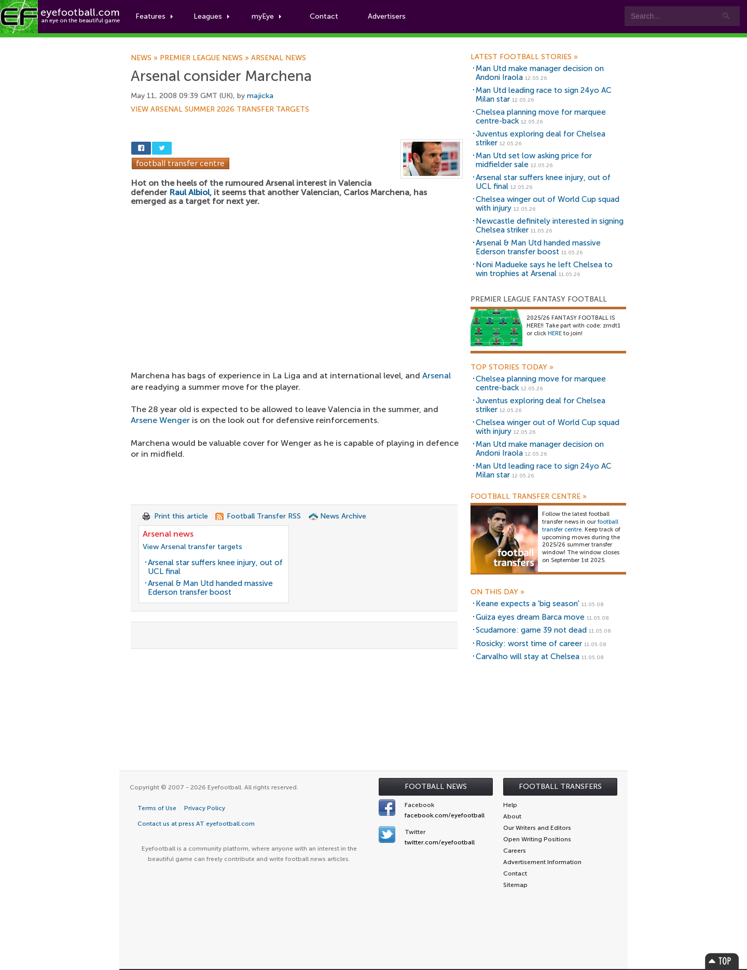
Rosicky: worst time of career (529, 643)
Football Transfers (560, 786)
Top (722, 961)
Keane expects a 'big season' (527, 603)
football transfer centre (580, 525)
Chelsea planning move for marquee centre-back (541, 116)
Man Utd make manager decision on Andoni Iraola (540, 73)
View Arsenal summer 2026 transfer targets (220, 109)
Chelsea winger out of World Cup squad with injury (547, 204)
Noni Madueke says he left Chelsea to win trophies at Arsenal (544, 269)
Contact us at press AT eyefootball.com (196, 824)
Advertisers (387, 16)
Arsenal (436, 375)
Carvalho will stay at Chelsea (527, 656)
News (145, 58)
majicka (260, 95)
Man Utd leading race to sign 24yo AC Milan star (544, 95)
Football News (436, 786)
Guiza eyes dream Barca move (530, 617)
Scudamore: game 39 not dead (531, 630)
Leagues (211, 16)
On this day (497, 592)
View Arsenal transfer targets (192, 546)
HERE (555, 333)
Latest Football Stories (524, 57)
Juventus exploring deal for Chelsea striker (540, 138)
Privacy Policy (204, 808)
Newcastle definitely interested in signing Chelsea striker (550, 225)
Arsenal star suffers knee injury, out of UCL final (215, 567)
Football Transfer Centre (529, 496)
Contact (324, 16)
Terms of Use (156, 808)
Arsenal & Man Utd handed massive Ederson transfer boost (210, 588)
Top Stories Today (512, 367)
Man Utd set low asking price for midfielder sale (534, 160)
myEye (266, 16)
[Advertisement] (297, 281)
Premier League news (205, 58)
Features (154, 16)
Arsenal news (278, 58)
